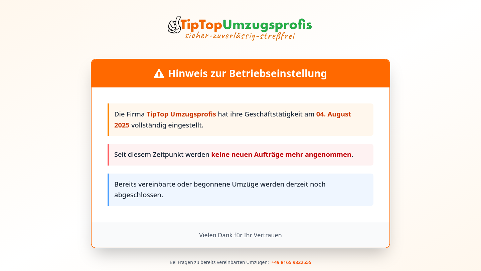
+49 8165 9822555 (291, 262)
